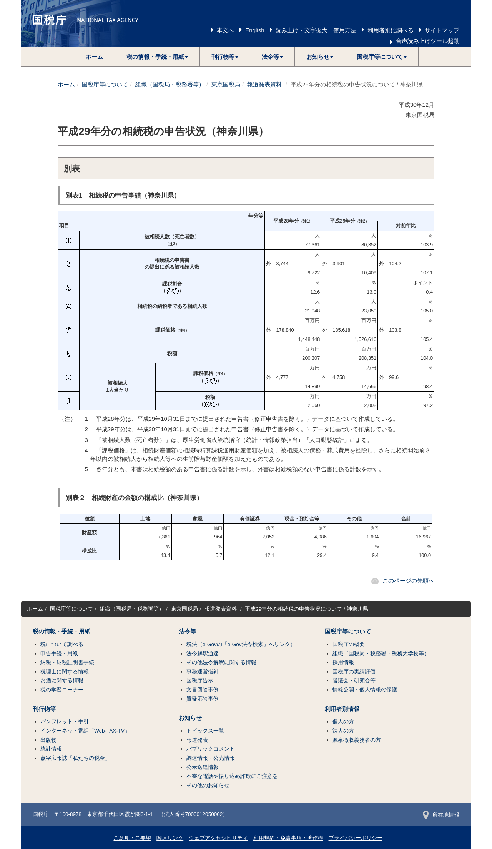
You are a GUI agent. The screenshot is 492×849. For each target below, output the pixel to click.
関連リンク (169, 838)
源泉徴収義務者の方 (356, 740)
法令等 (187, 631)
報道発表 (197, 740)
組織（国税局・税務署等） (169, 84)
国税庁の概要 (348, 644)
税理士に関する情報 (64, 672)
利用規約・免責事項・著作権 (288, 838)
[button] (157, 56)
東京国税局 (225, 84)
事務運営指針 (202, 672)
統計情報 (51, 749)
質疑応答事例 (202, 699)
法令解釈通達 (202, 653)
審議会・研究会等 (354, 680)
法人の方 (343, 731)
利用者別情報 (342, 709)
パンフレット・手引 (64, 721)
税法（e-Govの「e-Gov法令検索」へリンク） (241, 644)
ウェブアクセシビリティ (218, 838)
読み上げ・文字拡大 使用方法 (316, 30)
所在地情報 (441, 815)
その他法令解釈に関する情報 (221, 662)
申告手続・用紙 (59, 653)
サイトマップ (442, 30)
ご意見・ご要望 (132, 838)
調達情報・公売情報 (210, 758)
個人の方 (343, 721)
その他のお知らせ (207, 785)
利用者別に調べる (390, 30)
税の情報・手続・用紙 (61, 631)
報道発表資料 (264, 84)
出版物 (48, 740)
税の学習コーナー (61, 690)
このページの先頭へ (408, 580)
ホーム (94, 56)
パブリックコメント (210, 749)
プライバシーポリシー (355, 838)
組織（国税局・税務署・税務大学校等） (380, 653)
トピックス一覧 (205, 731)
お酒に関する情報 (61, 680)
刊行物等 (44, 709)
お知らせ (190, 718)
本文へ (225, 30)
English (254, 30)
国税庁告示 (199, 680)
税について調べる (61, 644)
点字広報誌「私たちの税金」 (75, 758)
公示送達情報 (202, 767)
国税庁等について (105, 84)
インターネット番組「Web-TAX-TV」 (85, 731)
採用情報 (343, 662)
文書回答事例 (202, 690)
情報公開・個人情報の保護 (364, 690)
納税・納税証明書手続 (67, 662)
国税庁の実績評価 (354, 672)
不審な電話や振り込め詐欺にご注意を (232, 776)
